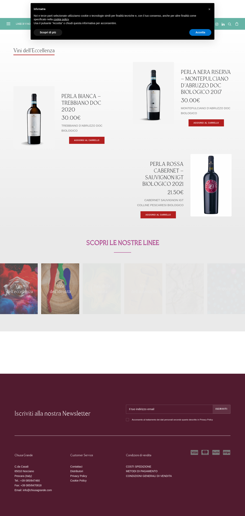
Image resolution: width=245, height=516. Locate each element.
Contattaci (76, 466)
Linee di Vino (23, 24)
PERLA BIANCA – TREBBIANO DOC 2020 (81, 103)
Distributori (76, 471)
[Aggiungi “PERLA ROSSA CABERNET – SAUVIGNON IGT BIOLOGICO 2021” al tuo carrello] (158, 215)
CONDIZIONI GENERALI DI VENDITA (149, 476)
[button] (209, 9)
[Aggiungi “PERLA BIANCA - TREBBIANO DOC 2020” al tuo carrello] (86, 140)
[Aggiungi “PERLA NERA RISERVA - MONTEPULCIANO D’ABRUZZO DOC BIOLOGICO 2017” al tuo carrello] (206, 123)
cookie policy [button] (61, 19)
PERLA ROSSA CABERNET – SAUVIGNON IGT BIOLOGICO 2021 (163, 174)
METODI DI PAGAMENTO (142, 471)
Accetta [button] (200, 32)
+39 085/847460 (30, 480)
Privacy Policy (206, 420)
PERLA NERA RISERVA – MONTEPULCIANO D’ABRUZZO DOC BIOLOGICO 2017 (206, 82)
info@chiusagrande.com (37, 490)
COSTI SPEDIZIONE (138, 466)
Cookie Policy (78, 480)
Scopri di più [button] (48, 32)
